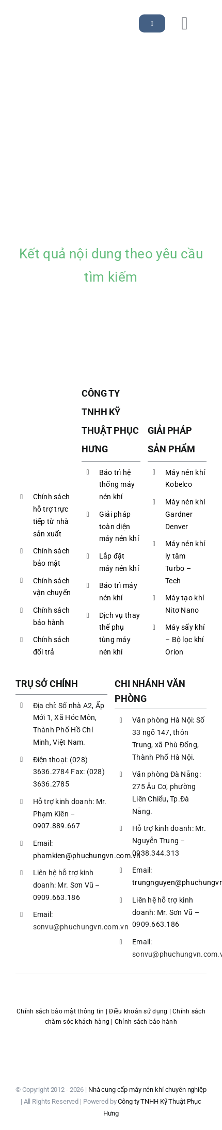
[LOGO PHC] (45, 19)
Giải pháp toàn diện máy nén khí (119, 526)
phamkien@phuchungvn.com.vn (87, 855)
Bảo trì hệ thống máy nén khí (117, 484)
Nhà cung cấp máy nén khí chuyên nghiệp (147, 1089)
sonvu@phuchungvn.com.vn (81, 927)
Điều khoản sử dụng (138, 1011)
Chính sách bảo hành (146, 1021)
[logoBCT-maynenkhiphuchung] (111, 1038)
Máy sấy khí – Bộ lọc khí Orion (184, 639)
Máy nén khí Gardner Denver (185, 514)
